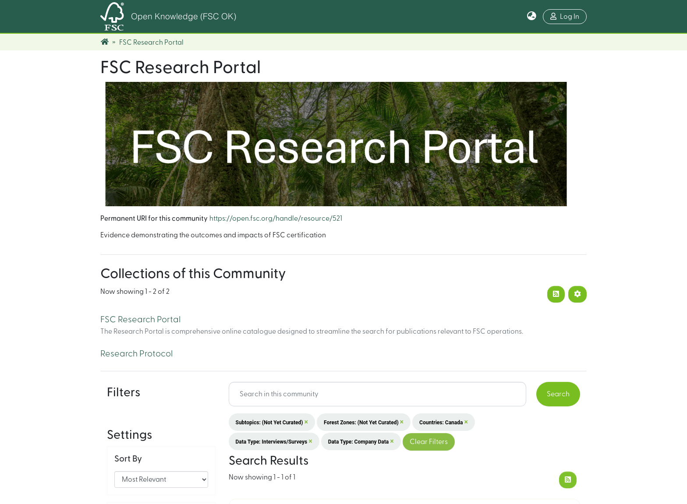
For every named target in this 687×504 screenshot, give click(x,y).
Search (558, 394)
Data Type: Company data (361, 441)
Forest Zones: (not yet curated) (364, 422)
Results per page (146, 486)
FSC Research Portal (140, 319)
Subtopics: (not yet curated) (272, 422)
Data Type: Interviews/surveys (274, 441)
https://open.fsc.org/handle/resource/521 (275, 218)
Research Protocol (136, 353)
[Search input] (378, 394)
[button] (531, 16)
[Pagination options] (577, 294)
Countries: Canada (443, 422)
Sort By (128, 430)
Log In (564, 16)
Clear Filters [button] (429, 441)
